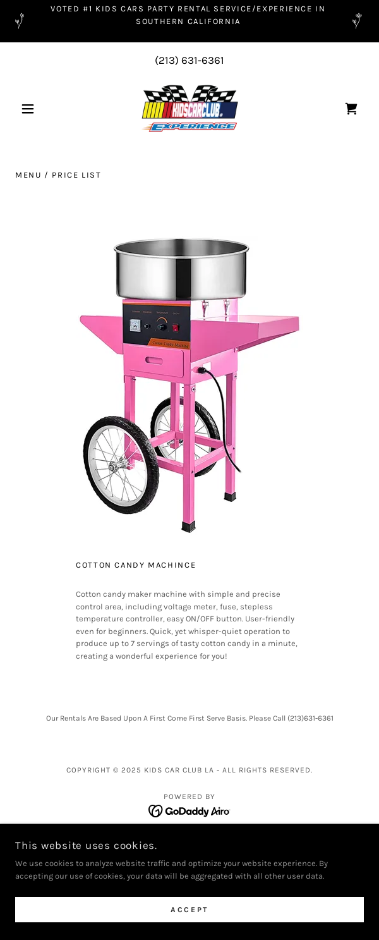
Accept (189, 909)
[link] (189, 108)
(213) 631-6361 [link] (189, 60)
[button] (41, 108)
